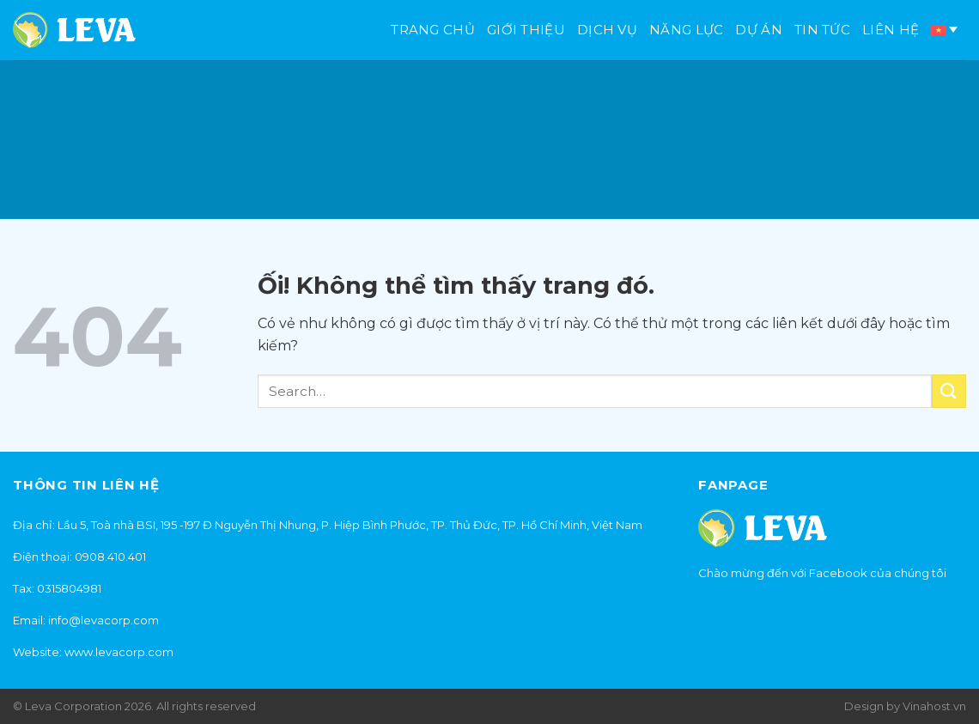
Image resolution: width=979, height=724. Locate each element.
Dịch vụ (607, 29)
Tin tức (822, 29)
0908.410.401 (110, 556)
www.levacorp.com (118, 652)
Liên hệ (890, 29)
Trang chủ (433, 29)
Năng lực (686, 29)
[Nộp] (949, 391)
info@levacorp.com (103, 620)
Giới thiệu (526, 29)
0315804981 (69, 588)
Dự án (758, 29)
